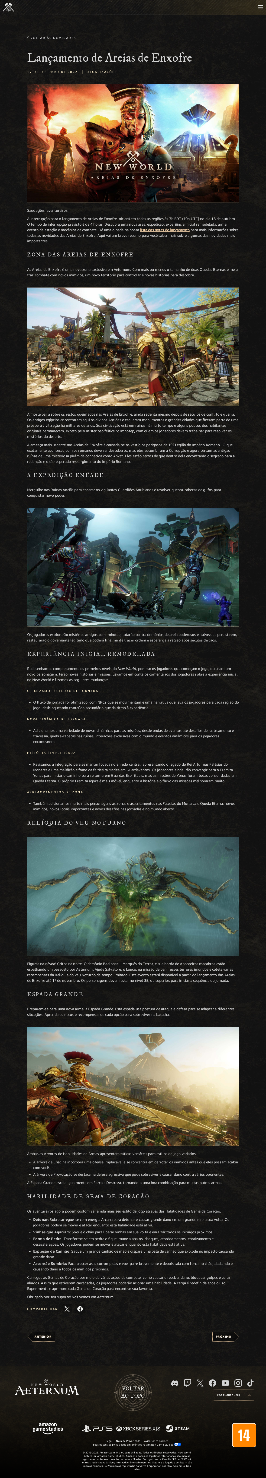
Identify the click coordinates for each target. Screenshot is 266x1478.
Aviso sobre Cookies (156, 1440)
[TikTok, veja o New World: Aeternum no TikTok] (250, 1383)
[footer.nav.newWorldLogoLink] (47, 1387)
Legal (109, 1440)
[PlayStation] (97, 1429)
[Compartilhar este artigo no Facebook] (80, 1309)
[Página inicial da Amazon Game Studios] (48, 1429)
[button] (133, 143)
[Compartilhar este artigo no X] (67, 1309)
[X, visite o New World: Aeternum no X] (200, 1383)
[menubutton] (260, 7)
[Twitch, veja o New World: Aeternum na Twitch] (187, 1383)
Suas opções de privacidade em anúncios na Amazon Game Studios (137, 1444)
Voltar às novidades (53, 38)
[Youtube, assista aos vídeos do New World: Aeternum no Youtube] (225, 1383)
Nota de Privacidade (128, 1440)
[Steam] (178, 1429)
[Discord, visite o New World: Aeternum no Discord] (174, 1383)
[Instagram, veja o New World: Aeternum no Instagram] (238, 1383)
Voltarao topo (133, 1392)
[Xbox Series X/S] (138, 1429)
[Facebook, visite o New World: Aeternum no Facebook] (212, 1383)
